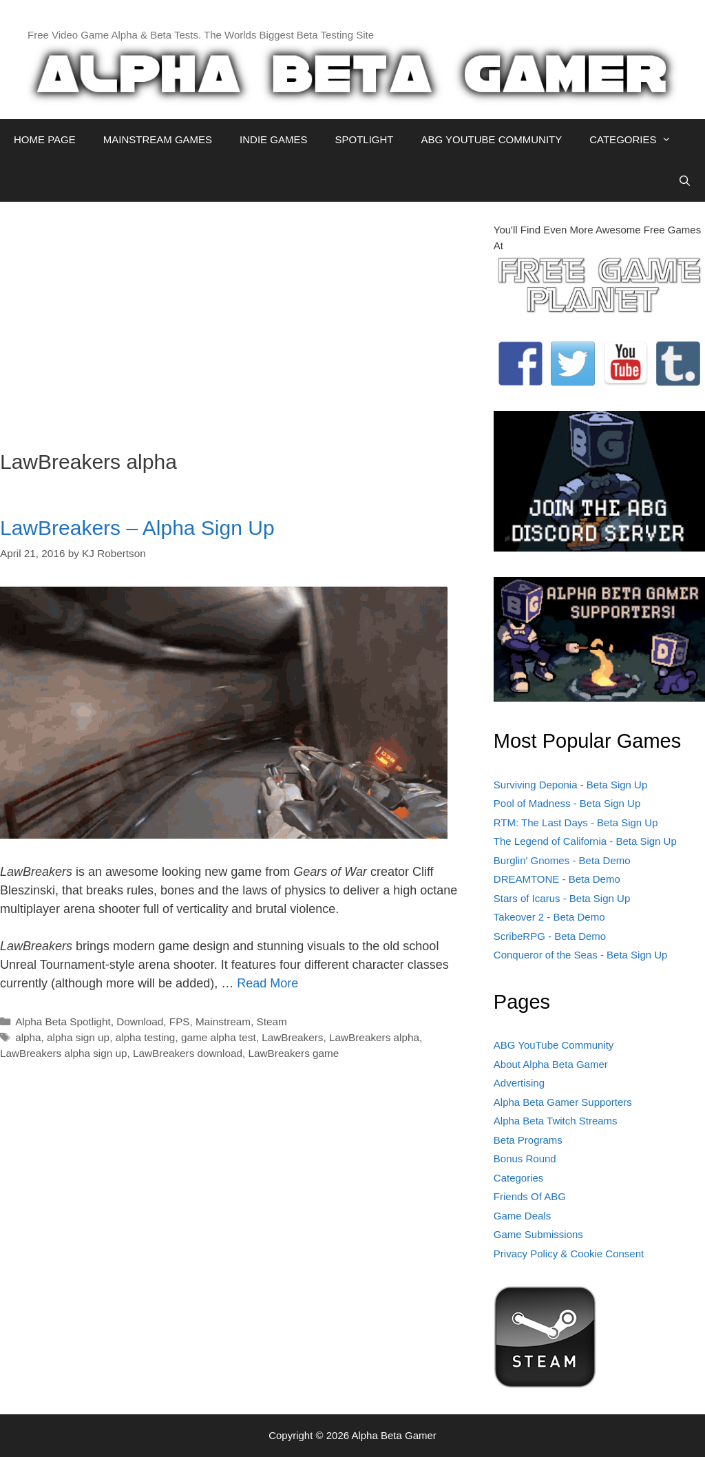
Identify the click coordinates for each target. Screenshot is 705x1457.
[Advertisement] (236, 318)
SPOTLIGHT (364, 139)
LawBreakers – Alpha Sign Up (137, 527)
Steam (271, 1021)
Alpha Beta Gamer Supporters (563, 1102)
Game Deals (522, 1216)
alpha (28, 1037)
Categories (519, 1178)
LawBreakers (292, 1037)
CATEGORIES (637, 139)
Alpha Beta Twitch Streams (556, 1120)
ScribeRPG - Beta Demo (550, 936)
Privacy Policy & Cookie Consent (569, 1253)
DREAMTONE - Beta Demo (557, 879)
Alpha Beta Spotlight (63, 1021)
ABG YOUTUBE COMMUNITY (491, 139)
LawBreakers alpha (374, 1037)
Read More (267, 983)
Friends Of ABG (530, 1196)
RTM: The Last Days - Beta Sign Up (576, 822)
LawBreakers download (187, 1053)
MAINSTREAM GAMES (157, 139)
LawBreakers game (294, 1053)
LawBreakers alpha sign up (63, 1053)
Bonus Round (525, 1158)
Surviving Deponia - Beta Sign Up (570, 784)
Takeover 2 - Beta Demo (549, 917)
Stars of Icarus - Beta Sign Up (562, 898)
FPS (179, 1021)
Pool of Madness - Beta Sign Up (567, 803)
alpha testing (146, 1037)
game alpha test (218, 1037)
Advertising (519, 1083)
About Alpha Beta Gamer (551, 1064)
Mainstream (223, 1021)
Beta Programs (528, 1140)
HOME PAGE (45, 139)
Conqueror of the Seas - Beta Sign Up (581, 955)
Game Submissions (538, 1234)
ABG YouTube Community (554, 1045)
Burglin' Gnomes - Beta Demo (562, 860)
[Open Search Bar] (684, 181)
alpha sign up (78, 1037)
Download (139, 1021)
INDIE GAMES (273, 139)
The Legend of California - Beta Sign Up (585, 841)
